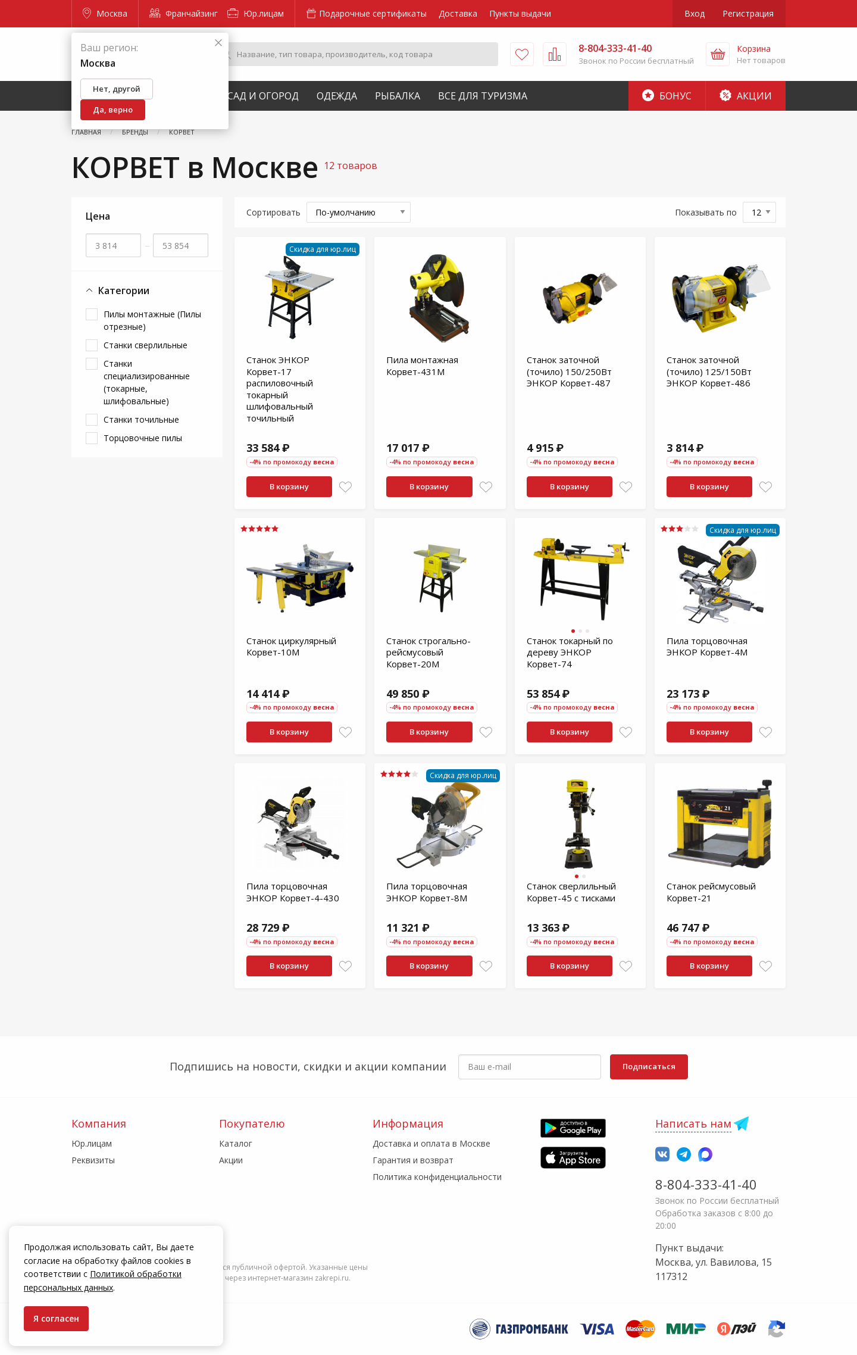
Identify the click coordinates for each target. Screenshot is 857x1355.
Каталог (235, 1143)
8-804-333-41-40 (706, 1184)
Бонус (667, 95)
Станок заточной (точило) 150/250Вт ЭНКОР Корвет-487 (569, 371)
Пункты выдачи (520, 13)
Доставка (458, 13)
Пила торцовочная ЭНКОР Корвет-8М (426, 892)
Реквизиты (93, 1160)
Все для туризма (482, 95)
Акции (746, 95)
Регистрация (748, 13)
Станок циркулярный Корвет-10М (291, 646)
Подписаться (649, 1066)
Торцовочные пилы (143, 438)
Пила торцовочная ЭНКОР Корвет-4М (707, 646)
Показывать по (706, 212)
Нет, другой (116, 88)
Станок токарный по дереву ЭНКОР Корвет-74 (570, 652)
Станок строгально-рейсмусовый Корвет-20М (428, 652)
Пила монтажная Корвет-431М (422, 365)
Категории (117, 291)
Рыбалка (397, 95)
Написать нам (693, 1123)
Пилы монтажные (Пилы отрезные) (152, 320)
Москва (105, 13)
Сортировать (273, 212)
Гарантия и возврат (413, 1160)
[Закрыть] (218, 43)
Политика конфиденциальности (437, 1176)
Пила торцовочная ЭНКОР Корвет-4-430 (292, 892)
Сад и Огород (263, 95)
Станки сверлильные (145, 345)
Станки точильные (141, 419)
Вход (694, 13)
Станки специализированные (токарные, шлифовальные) (147, 382)
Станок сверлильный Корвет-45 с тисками (571, 892)
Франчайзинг (183, 13)
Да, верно (113, 109)
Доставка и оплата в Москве (431, 1143)
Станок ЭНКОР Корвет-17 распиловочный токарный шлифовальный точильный (279, 389)
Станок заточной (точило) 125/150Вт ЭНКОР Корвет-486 (709, 371)
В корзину (289, 486)
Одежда (337, 95)
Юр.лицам (255, 13)
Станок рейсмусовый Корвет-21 (711, 892)
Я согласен (56, 1318)
